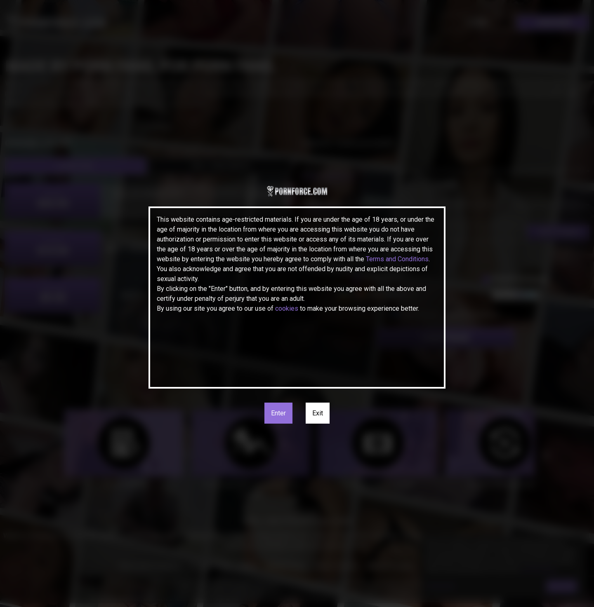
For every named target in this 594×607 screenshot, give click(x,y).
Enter (278, 413)
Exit (317, 413)
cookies (286, 308)
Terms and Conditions (397, 259)
